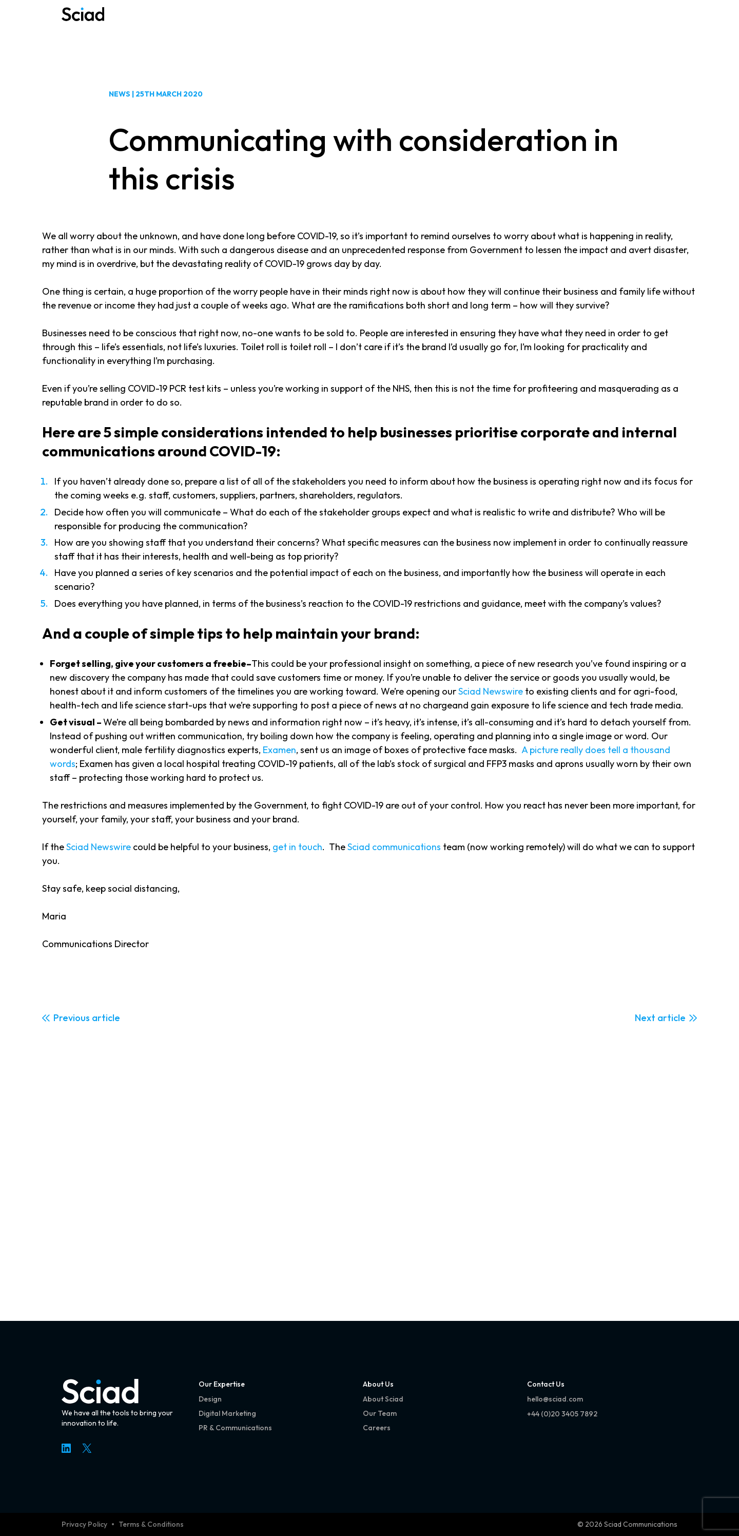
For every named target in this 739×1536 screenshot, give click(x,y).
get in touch (297, 847)
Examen (279, 750)
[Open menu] (663, 26)
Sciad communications (394, 847)
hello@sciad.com (555, 1399)
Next (645, 1018)
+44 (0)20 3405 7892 (562, 1413)
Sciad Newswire (490, 691)
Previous (71, 1018)
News (119, 94)
